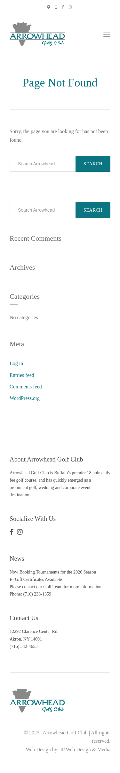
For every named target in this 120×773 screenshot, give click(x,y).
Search (93, 163)
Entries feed (22, 375)
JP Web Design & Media (85, 749)
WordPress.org (25, 398)
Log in (16, 363)
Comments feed (26, 386)
